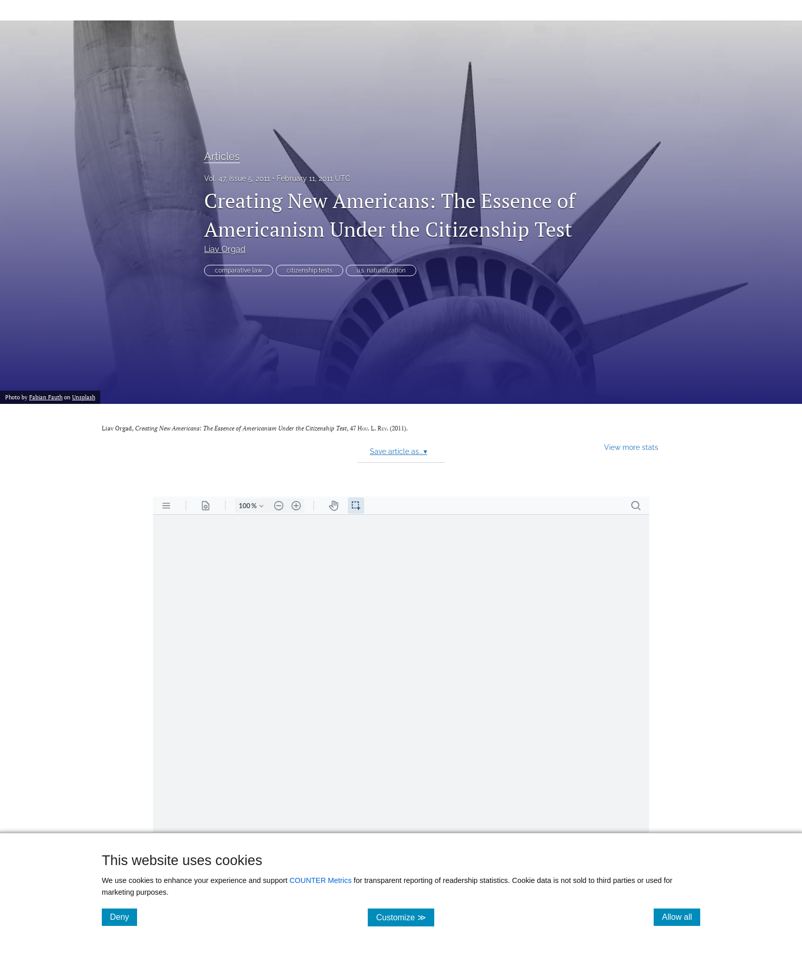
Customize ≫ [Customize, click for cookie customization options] (405, 917)
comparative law (238, 270)
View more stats (631, 447)
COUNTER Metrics (320, 880)
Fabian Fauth (45, 397)
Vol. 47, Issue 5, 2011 (237, 178)
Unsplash (83, 397)
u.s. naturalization (381, 270)
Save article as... (398, 451)
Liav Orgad (225, 249)
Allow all (681, 916)
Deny (123, 916)
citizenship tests (309, 270)
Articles (222, 156)
